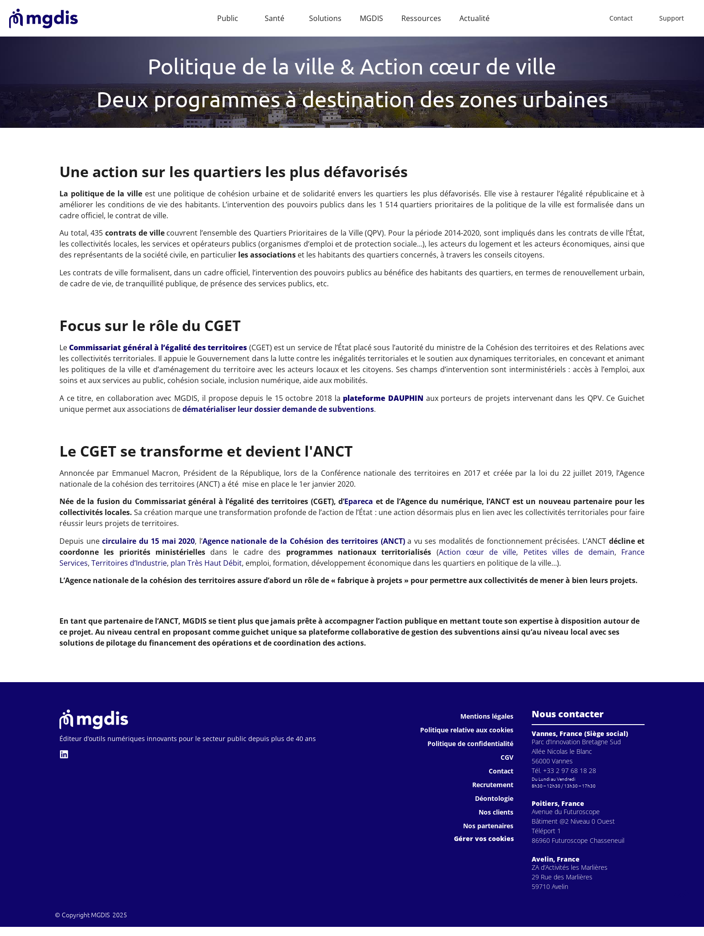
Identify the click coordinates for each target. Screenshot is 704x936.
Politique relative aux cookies (466, 730)
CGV (507, 757)
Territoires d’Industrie (129, 563)
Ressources (421, 18)
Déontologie (494, 798)
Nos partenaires (488, 825)
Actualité (474, 18)
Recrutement (492, 784)
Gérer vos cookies (484, 838)
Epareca (358, 501)
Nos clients (496, 812)
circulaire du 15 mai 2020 (148, 541)
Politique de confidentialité (470, 743)
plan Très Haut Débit (206, 563)
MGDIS (371, 18)
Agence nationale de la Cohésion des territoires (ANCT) (304, 541)
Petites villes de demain (568, 552)
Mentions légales (486, 716)
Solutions (325, 18)
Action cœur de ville (478, 552)
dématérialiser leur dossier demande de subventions (278, 409)
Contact (501, 771)
